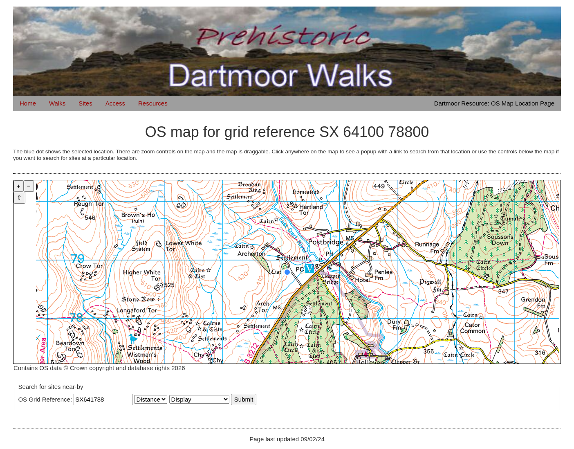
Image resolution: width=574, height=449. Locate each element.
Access (115, 103)
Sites (85, 103)
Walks (57, 103)
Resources (153, 103)
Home (28, 103)
